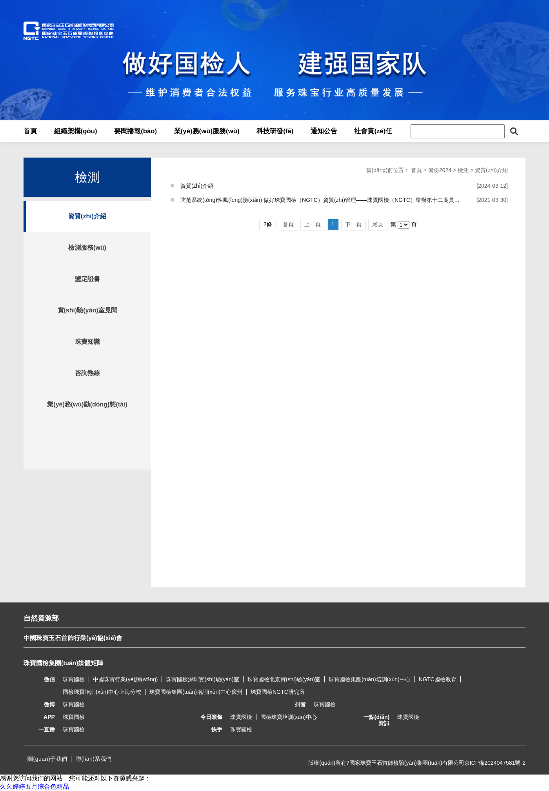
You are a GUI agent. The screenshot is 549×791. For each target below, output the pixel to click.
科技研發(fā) (274, 131)
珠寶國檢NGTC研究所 (278, 692)
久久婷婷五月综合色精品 (34, 786)
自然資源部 (41, 618)
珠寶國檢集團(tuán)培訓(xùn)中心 (370, 679)
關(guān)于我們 (47, 759)
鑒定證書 (87, 279)
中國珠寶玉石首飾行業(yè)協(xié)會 (73, 638)
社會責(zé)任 (373, 131)
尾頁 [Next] (377, 224)
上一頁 (312, 224)
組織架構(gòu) (75, 131)
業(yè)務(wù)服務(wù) (207, 131)
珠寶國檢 (74, 679)
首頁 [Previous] (288, 224)
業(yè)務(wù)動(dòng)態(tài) (87, 404)
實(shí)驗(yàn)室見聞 (87, 310)
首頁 (30, 131)
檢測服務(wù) (87, 247)
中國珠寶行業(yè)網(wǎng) (125, 679)
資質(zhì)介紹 (87, 216)
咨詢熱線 (87, 373)
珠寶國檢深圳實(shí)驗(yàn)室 (202, 679)
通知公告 (324, 131)
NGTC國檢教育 (437, 679)
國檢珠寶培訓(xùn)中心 (288, 717)
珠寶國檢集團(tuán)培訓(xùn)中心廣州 (195, 692)
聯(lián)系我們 (94, 759)
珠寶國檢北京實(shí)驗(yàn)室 (283, 679)
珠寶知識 (87, 341)
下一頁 (353, 224)
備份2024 (439, 170)
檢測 (463, 170)
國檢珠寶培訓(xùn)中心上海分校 (102, 692)
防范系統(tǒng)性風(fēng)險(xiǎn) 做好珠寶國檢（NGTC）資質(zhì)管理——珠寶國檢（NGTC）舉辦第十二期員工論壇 (325, 200)
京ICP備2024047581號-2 (494, 763)
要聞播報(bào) (135, 131)
